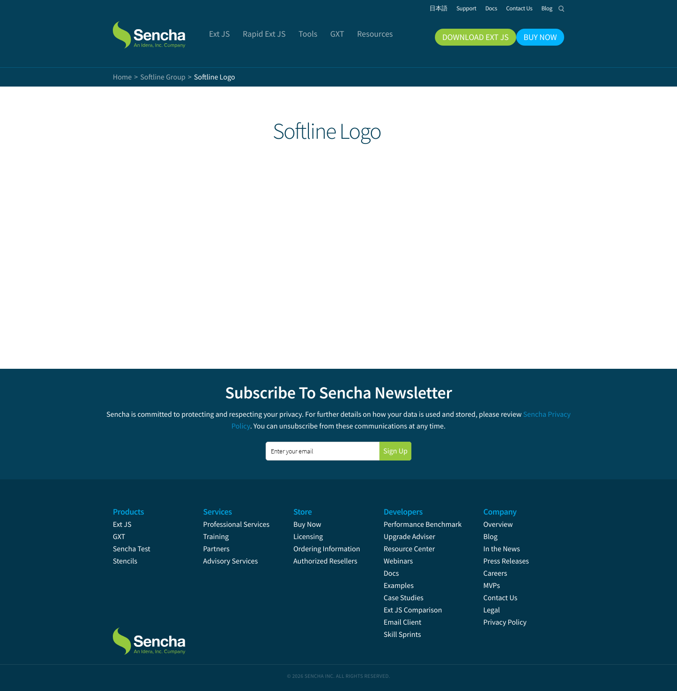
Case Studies (404, 598)
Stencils (125, 561)
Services (217, 511)
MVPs (491, 585)
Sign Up (395, 451)
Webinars (398, 561)
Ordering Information (326, 549)
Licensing (308, 536)
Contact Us (500, 598)
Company (500, 511)
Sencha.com (161, 30)
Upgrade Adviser (409, 536)
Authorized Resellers (325, 561)
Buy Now (307, 524)
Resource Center (409, 549)
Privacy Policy (505, 622)
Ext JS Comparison (413, 610)
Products (128, 511)
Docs (391, 573)
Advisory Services (230, 561)
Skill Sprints (402, 634)
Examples (399, 585)
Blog (490, 536)
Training (216, 536)
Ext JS (122, 524)
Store (302, 511)
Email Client (402, 622)
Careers (495, 573)
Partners (216, 549)
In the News (501, 549)
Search (561, 8)
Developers (403, 511)
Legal (491, 610)
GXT (119, 536)
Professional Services (236, 524)
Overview (498, 524)
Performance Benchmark (423, 524)
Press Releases (506, 561)
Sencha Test (131, 549)
